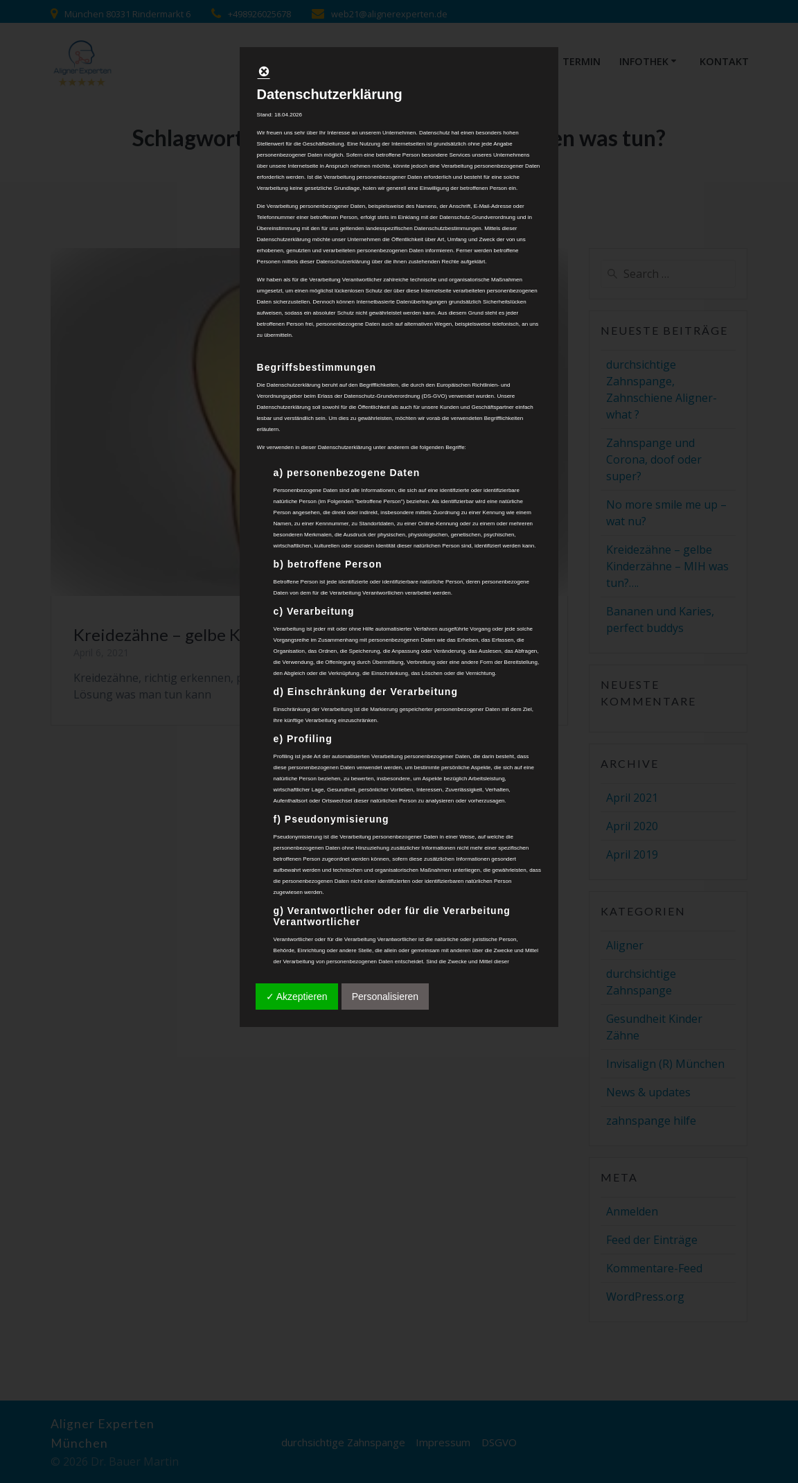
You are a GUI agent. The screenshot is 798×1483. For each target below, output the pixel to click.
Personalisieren (385, 996)
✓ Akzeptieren (297, 996)
